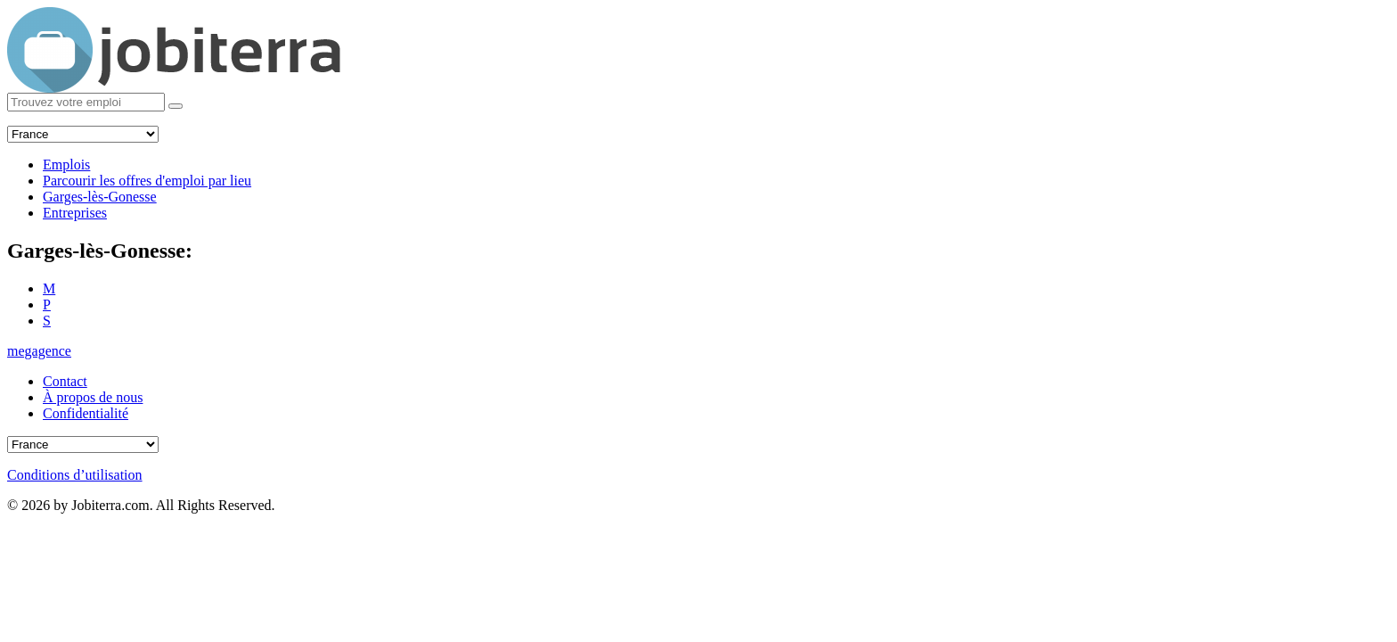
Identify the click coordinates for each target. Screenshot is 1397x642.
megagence (39, 350)
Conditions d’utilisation (75, 474)
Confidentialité (85, 413)
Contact (65, 381)
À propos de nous (93, 397)
